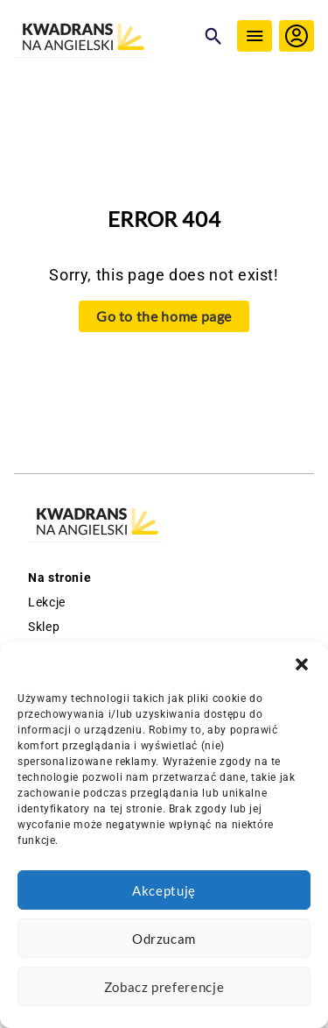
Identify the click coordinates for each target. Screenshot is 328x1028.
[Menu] (254, 36)
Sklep (43, 627)
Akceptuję (164, 890)
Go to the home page (164, 316)
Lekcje (47, 602)
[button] (302, 664)
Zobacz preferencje (164, 987)
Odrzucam (164, 938)
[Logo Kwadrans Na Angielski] (104, 38)
